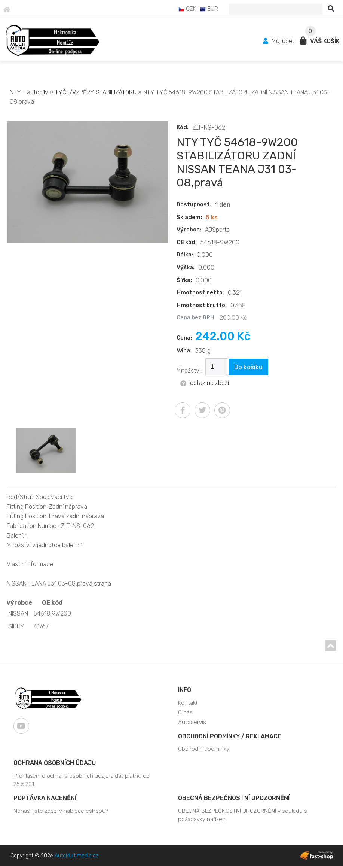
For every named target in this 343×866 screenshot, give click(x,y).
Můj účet (279, 41)
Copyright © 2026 (54, 856)
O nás (185, 712)
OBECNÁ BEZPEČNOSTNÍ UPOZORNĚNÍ (234, 798)
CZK (187, 8)
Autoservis (192, 722)
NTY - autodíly (29, 92)
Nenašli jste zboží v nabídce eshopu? (60, 811)
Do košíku (248, 367)
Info (184, 689)
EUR (209, 8)
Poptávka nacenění (44, 798)
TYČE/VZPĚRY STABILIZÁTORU (96, 92)
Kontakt (188, 702)
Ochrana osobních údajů (54, 762)
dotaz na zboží (204, 382)
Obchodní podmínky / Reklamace (229, 736)
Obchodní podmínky (203, 748)
